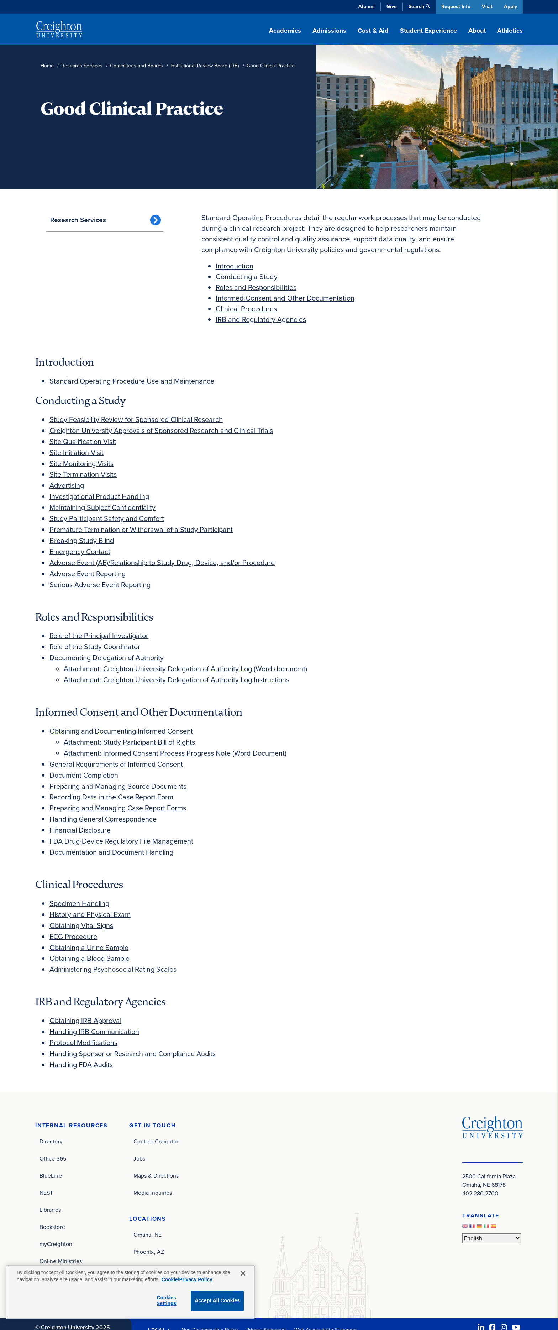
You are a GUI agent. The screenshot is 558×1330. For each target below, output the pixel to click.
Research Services (81, 65)
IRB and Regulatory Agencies (261, 319)
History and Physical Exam (90, 901)
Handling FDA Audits (82, 1048)
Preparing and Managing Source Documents (118, 776)
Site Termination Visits (84, 471)
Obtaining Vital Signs (82, 912)
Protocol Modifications (84, 1026)
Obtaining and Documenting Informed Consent (122, 722)
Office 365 (53, 1141)
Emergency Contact (80, 546)
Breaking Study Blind (82, 536)
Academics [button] (285, 30)
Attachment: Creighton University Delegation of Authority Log (159, 661)
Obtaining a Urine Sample (89, 933)
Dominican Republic (158, 1252)
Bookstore (52, 1210)
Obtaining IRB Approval (86, 1005)
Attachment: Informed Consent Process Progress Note (147, 744)
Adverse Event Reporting (87, 568)
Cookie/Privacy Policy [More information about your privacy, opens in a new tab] (187, 1279)
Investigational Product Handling (100, 493)
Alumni (366, 6)
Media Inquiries (152, 1176)
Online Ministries (61, 1244)
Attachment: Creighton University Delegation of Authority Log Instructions (178, 672)
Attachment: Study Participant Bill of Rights (131, 733)
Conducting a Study (247, 276)
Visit (486, 6)
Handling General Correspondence (104, 808)
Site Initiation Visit (77, 450)
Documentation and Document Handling (112, 840)
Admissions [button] (329, 30)
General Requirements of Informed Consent (116, 754)
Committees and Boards (136, 65)
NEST (46, 1176)
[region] (130, 1292)
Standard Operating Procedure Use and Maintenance (132, 380)
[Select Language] (491, 1221)
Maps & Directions (156, 1158)
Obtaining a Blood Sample (90, 944)
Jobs (139, 1141)
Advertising (67, 482)
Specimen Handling (80, 890)
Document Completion (84, 765)
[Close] (243, 1273)
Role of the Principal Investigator (99, 629)
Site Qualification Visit (83, 439)
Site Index (52, 1261)
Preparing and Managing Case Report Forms (118, 797)
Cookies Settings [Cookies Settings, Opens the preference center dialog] (166, 1300)
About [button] (477, 30)
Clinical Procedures (246, 308)
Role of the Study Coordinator (95, 640)
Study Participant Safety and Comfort (107, 514)
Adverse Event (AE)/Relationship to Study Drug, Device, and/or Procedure (163, 557)
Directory (51, 1124)
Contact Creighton (156, 1124)
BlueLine (51, 1158)
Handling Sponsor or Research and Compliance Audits (134, 1037)
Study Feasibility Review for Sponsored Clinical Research (138, 418)
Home (47, 65)
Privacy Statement (266, 1312)
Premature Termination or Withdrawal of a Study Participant (142, 525)
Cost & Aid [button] (373, 30)
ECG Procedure (73, 922)
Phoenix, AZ (148, 1235)
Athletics (510, 30)
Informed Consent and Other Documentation (285, 298)
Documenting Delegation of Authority (107, 650)
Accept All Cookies (217, 1300)
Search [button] (415, 6)
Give (391, 6)
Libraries (50, 1193)
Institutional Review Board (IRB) (204, 65)
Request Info (455, 6)
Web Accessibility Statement (325, 1312)
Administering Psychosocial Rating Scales (114, 954)
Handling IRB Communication (95, 1016)
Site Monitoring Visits (82, 461)
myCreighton (56, 1227)
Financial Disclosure (80, 818)
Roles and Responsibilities (256, 287)
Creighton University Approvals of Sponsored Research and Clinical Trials (163, 429)
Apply (510, 6)
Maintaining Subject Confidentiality (104, 504)
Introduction (234, 266)
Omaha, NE (147, 1218)
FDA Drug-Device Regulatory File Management (122, 829)
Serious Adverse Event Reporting (100, 578)
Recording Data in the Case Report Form (112, 786)
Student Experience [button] (428, 30)
